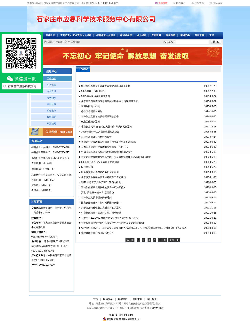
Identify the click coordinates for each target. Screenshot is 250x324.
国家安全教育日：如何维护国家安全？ (101, 202)
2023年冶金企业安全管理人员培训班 (100, 162)
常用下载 (199, 35)
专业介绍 (51, 91)
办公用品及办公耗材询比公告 (96, 136)
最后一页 (174, 240)
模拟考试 (170, 35)
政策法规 (51, 123)
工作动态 (51, 78)
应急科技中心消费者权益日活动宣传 (100, 172)
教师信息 (51, 117)
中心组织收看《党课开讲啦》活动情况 (101, 212)
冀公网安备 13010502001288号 (121, 319)
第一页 (129, 240)
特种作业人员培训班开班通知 (96, 197)
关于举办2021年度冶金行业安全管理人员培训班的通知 (109, 217)
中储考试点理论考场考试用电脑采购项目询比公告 (107, 152)
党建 (211, 35)
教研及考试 (126, 35)
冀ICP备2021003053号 (121, 315)
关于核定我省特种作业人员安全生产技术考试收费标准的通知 (112, 223)
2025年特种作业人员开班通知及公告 (100, 131)
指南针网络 (157, 307)
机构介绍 (50, 35)
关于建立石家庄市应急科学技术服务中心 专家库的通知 (109, 101)
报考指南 (51, 97)
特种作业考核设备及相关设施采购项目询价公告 (105, 86)
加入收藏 (218, 3)
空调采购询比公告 (90, 106)
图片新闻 (51, 85)
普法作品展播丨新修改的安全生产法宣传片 (103, 187)
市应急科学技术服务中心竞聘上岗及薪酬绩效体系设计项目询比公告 (116, 157)
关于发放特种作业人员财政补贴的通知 (101, 207)
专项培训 (156, 35)
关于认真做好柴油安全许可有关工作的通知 (103, 177)
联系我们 (181, 3)
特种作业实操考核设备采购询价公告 (100, 116)
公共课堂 (162, 3)
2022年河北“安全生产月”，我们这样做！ (102, 182)
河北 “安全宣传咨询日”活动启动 (97, 192)
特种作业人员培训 (105, 35)
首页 (95, 299)
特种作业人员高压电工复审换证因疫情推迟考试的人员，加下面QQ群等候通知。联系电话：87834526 (134, 228)
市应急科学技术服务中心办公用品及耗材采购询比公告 (109, 141)
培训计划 (51, 104)
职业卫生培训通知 (90, 121)
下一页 (162, 240)
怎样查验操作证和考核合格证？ (97, 233)
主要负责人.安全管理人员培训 (75, 35)
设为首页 (200, 3)
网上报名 (152, 299)
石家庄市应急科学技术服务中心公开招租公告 (104, 147)
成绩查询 (51, 110)
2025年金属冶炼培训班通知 (95, 96)
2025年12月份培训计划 (93, 91)
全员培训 (141, 35)
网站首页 (48, 41)
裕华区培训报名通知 (91, 111)
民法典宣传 (87, 167)
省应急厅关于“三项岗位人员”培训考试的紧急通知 (106, 126)
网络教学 (185, 35)
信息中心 (62, 41)
